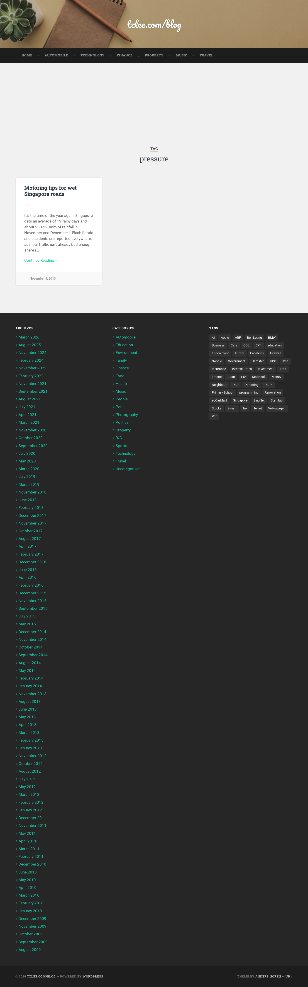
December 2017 (32, 515)
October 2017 (31, 531)
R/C (119, 437)
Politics (122, 422)
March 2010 (29, 895)
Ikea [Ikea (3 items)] (285, 361)
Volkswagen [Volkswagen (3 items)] (276, 408)
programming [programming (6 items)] (249, 392)
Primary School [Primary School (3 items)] (222, 392)
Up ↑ (289, 976)
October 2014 (31, 647)
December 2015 (32, 593)
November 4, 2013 (43, 279)
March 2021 (29, 422)
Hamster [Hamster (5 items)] (258, 361)
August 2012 (30, 771)
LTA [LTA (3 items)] (243, 377)
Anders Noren (268, 976)
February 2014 (31, 678)
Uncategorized (128, 469)
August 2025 (30, 345)
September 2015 (33, 608)
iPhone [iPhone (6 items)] (217, 377)
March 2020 (29, 469)
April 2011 (28, 841)
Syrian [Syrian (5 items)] (231, 408)
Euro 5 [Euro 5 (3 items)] (239, 353)
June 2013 (28, 709)
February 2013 (31, 740)
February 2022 (31, 376)
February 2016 (31, 585)
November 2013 (32, 694)
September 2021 (33, 391)
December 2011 (32, 817)
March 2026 (29, 337)
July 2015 (27, 616)
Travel (206, 55)
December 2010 (32, 864)
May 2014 (27, 670)
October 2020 (31, 437)
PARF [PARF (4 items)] (268, 385)
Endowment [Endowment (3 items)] (220, 353)
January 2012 (30, 810)
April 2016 (28, 577)
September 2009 (33, 942)
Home (27, 55)
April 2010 (28, 887)
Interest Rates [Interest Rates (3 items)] (242, 369)
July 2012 (27, 779)
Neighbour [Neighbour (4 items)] (219, 385)
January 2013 (30, 748)
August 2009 (30, 949)
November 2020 (32, 430)
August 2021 (30, 399)
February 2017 (31, 554)
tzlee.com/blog (154, 24)
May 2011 (27, 833)
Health (121, 383)
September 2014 (33, 655)
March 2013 (29, 732)
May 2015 (27, 624)
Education (124, 345)
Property (154, 55)
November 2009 (32, 926)
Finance (125, 55)
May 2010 (27, 880)
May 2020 (27, 461)
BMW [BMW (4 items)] (272, 337)
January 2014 (30, 686)
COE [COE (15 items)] (246, 345)
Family (121, 360)
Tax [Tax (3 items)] (244, 408)
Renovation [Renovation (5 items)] (273, 392)
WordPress (93, 976)
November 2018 (32, 492)
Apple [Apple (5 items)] (225, 337)
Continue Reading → (41, 260)
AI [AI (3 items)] (213, 337)
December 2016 (32, 562)
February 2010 (31, 903)
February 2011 (31, 856)
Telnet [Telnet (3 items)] (258, 408)
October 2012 (31, 763)
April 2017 (28, 546)
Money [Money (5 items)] (276, 377)
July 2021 (27, 406)
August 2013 (30, 701)
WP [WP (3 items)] (214, 416)
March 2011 (29, 849)
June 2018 (28, 500)
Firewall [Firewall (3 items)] (275, 353)
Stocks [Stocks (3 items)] (216, 408)
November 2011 (32, 825)
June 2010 (28, 872)
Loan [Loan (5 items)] (231, 377)
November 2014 (32, 639)
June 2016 (28, 569)
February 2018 (31, 507)
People (122, 399)
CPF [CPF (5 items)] (259, 345)
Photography (127, 414)
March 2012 (29, 794)
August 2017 (30, 538)
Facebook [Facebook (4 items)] (257, 353)
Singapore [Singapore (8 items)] (240, 400)
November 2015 (32, 600)
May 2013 (27, 717)
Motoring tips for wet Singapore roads (50, 190)
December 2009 (32, 918)
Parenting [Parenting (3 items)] (252, 385)
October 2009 (31, 934)
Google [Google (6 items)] (217, 361)
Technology (93, 55)
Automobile (56, 55)
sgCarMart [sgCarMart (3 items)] (219, 400)
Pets (120, 406)
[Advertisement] (154, 97)
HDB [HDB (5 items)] (273, 361)
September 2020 (33, 445)
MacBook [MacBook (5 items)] (259, 377)
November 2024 (32, 352)
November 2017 (32, 523)
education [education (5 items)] (275, 345)
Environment (126, 352)
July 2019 (27, 476)
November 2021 (32, 383)
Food (120, 376)
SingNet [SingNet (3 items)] (259, 400)
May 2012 (27, 786)
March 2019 (29, 484)
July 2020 (27, 453)
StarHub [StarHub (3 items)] (277, 400)
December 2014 (32, 631)
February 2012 (31, 802)
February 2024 (31, 360)
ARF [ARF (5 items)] (238, 337)
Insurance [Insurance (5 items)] (219, 369)
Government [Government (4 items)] (236, 361)
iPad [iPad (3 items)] (283, 369)
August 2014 (30, 662)
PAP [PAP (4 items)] (236, 385)
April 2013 (28, 724)
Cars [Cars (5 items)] (234, 345)
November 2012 (32, 755)
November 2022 (32, 368)
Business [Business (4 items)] (218, 345)
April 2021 (28, 414)
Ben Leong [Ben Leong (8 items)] (254, 337)
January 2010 (30, 911)
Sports (121, 445)
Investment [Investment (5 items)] (266, 369)
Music (181, 55)
